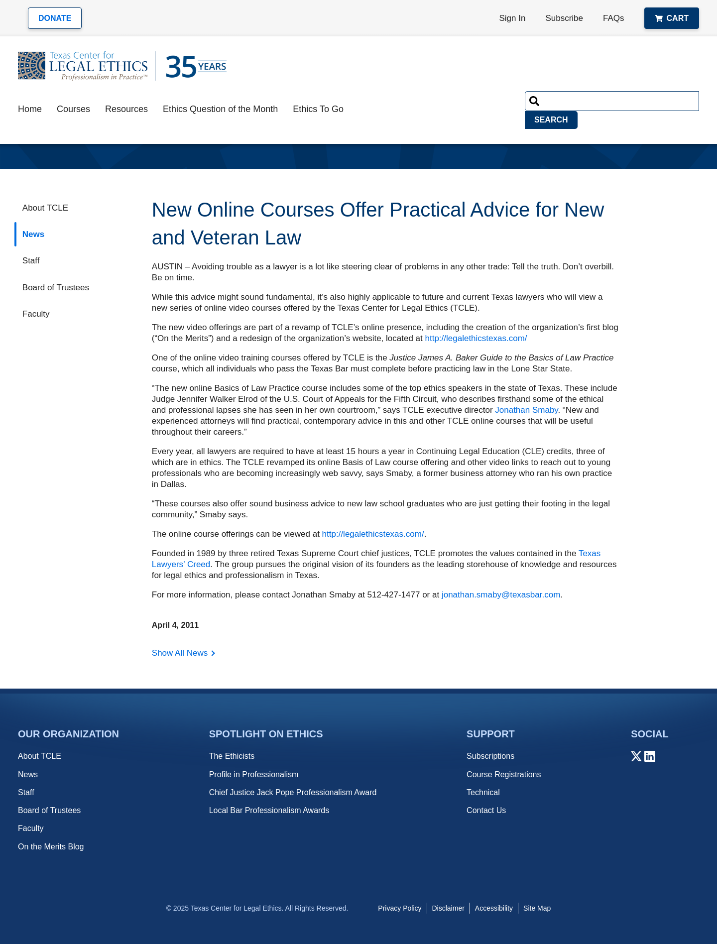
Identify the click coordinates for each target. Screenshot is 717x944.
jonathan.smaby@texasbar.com (501, 594)
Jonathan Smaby (526, 410)
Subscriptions (490, 756)
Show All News (180, 653)
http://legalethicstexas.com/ (476, 338)
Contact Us (486, 810)
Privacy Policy (399, 908)
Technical (483, 792)
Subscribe (564, 18)
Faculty (36, 314)
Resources (126, 109)
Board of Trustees (55, 287)
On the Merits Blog (51, 846)
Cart (672, 18)
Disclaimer (448, 908)
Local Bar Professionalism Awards (269, 810)
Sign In (512, 18)
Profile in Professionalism (254, 774)
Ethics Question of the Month (220, 109)
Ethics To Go (318, 109)
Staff (31, 260)
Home (30, 109)
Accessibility (494, 908)
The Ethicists (232, 756)
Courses (73, 109)
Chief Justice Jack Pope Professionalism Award (293, 792)
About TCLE (45, 208)
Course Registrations (504, 774)
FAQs (613, 18)
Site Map (537, 908)
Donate (54, 18)
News (33, 234)
